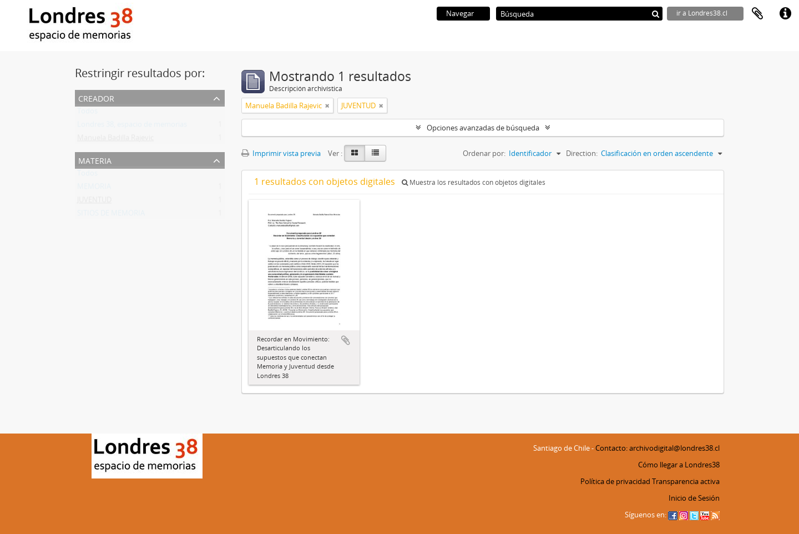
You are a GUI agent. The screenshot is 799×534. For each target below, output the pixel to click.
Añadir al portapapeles (345, 340)
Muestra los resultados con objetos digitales (473, 182)
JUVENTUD (94, 202)
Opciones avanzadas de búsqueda (483, 128)
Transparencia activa (686, 481)
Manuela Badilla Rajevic (115, 140)
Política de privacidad (615, 481)
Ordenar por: (484, 153)
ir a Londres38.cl (701, 13)
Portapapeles (757, 14)
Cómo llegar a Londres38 (679, 465)
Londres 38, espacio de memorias (132, 127)
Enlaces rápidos (785, 14)
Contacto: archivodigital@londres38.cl (657, 448)
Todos (87, 113)
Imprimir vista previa (281, 153)
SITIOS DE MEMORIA (111, 215)
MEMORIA (94, 189)
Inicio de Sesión (694, 498)
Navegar (460, 13)
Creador (96, 97)
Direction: (582, 153)
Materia (95, 159)
